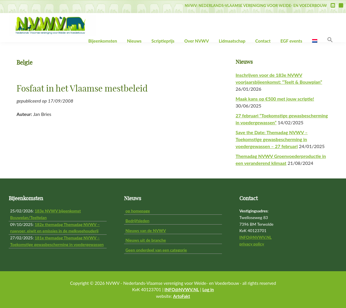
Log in (208, 289)
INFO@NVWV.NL (255, 237)
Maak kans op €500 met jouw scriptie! (275, 98)
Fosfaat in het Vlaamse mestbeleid (82, 89)
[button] (330, 40)
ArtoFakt (181, 296)
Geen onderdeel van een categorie (156, 249)
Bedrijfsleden (137, 220)
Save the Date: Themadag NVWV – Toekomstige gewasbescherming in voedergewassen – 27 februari (272, 139)
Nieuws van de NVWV (145, 230)
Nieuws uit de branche (145, 240)
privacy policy (251, 243)
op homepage (137, 210)
